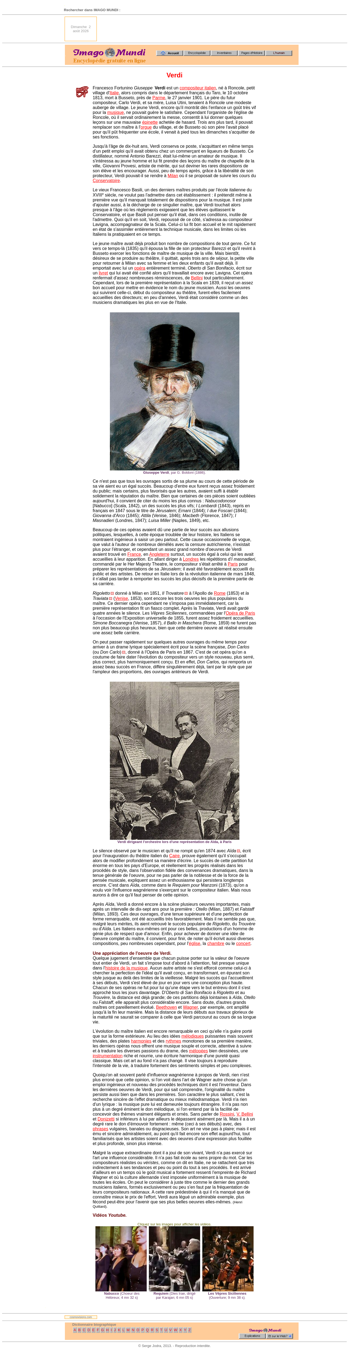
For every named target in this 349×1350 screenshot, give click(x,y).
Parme (158, 97)
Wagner (190, 1007)
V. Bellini (244, 1114)
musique (115, 112)
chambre (215, 943)
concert (243, 943)
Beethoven (166, 1007)
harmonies (141, 1041)
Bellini (197, 278)
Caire (174, 855)
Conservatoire (106, 180)
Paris (232, 564)
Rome (220, 593)
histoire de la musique (126, 968)
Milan (173, 175)
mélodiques (193, 1036)
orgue (146, 127)
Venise (121, 598)
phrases (100, 1128)
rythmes (173, 1041)
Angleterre (159, 554)
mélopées (198, 1051)
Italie (114, 92)
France (134, 554)
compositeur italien (198, 88)
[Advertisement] (199, 29)
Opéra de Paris (240, 613)
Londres (191, 559)
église (194, 943)
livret (103, 273)
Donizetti (106, 1119)
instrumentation (107, 1055)
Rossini (227, 1114)
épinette (150, 122)
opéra (139, 268)
